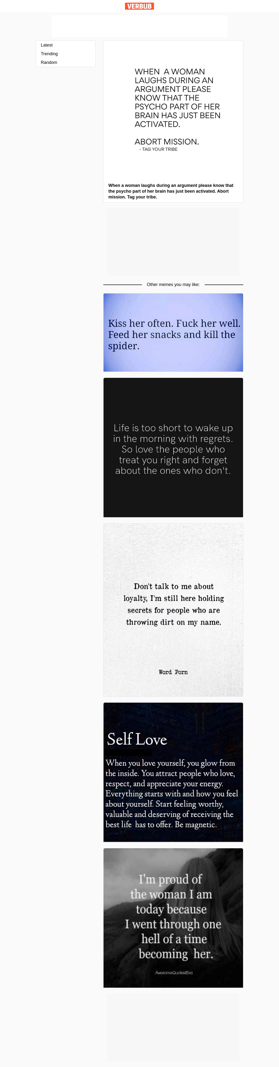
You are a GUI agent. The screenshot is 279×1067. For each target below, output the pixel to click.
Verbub (139, 6)
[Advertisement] (139, 26)
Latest (47, 45)
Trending (49, 53)
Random (49, 62)
